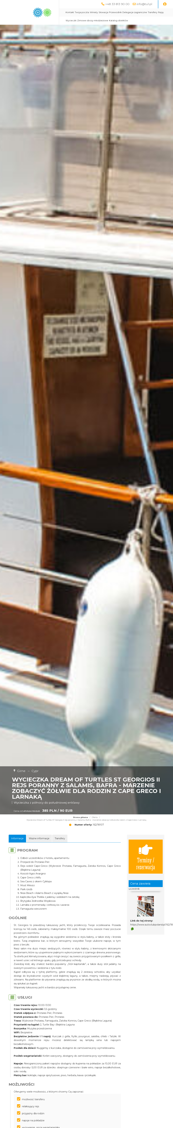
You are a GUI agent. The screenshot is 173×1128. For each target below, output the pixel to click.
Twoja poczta (82, 12)
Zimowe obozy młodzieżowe (92, 20)
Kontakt (70, 12)
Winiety (94, 12)
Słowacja (103, 12)
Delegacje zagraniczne (134, 12)
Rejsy (161, 12)
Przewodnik (115, 12)
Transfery (152, 12)
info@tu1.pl (144, 4)
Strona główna (80, 817)
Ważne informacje (39, 838)
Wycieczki (71, 20)
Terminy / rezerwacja (145, 856)
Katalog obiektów (118, 20)
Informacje (17, 838)
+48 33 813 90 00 (117, 4)
